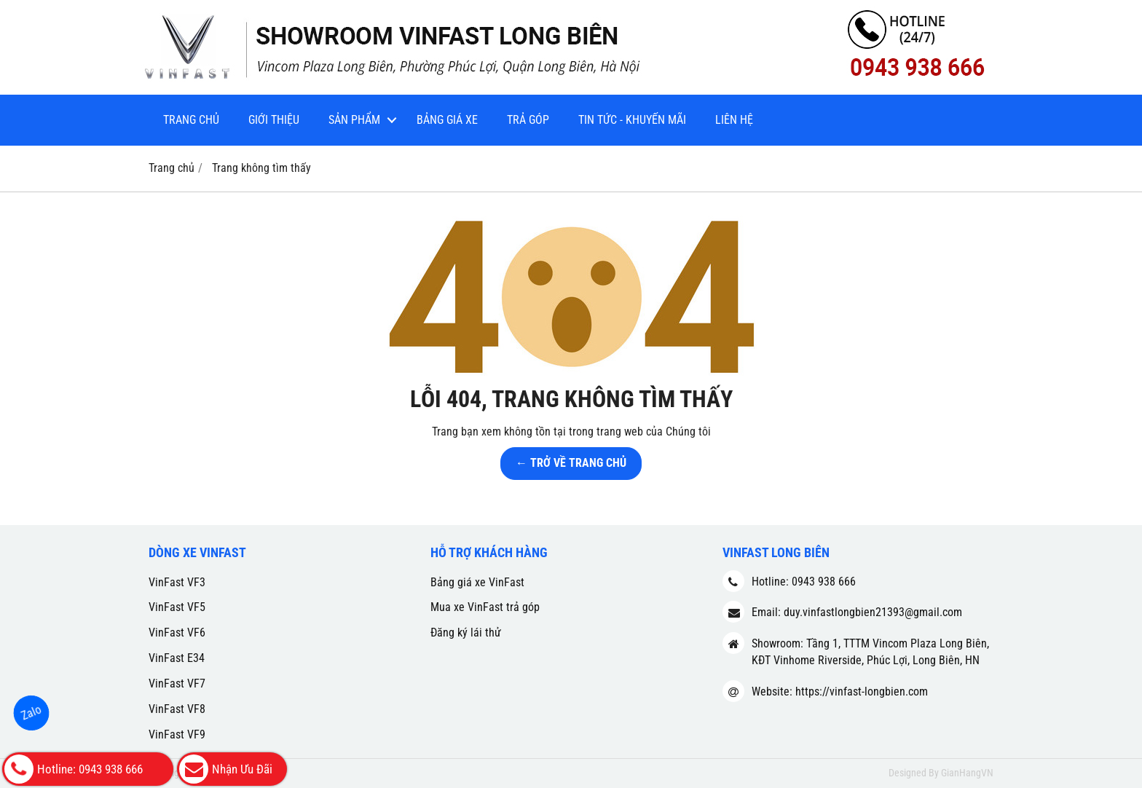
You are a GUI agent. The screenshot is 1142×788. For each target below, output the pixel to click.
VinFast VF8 (177, 709)
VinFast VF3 (177, 582)
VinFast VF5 (177, 607)
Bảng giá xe (447, 120)
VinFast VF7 (177, 683)
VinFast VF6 (177, 632)
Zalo (31, 713)
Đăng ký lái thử (465, 632)
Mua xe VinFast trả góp (485, 607)
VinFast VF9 (177, 734)
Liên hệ (734, 120)
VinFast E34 (177, 658)
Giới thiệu (273, 120)
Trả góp (528, 120)
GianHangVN (967, 773)
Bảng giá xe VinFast (477, 582)
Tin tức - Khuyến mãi (632, 120)
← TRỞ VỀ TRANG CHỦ (571, 463)
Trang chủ (191, 120)
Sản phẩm (354, 120)
